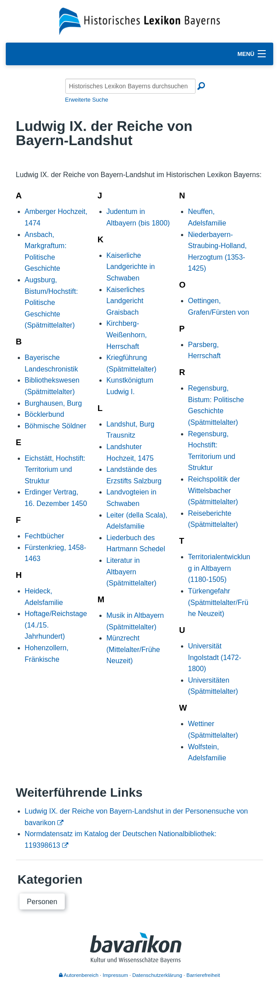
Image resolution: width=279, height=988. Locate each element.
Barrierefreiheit (203, 975)
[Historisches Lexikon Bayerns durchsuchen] (130, 86)
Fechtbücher (44, 536)
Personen (42, 901)
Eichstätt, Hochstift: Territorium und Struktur (55, 469)
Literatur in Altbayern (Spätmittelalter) (131, 572)
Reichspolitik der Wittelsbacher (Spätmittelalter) (214, 490)
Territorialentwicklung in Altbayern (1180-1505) (219, 568)
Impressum (115, 975)
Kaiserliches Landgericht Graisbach (125, 301)
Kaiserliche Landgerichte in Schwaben (130, 267)
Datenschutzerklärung (157, 975)
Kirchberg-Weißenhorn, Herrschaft (126, 335)
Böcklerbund (44, 414)
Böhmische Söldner (55, 426)
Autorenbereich (78, 975)
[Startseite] (139, 20)
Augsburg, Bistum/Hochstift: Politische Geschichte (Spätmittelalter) (51, 302)
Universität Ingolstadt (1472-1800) (214, 657)
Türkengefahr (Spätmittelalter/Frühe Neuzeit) (218, 602)
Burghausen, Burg (53, 403)
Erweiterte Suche (86, 99)
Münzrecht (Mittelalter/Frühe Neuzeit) (133, 649)
